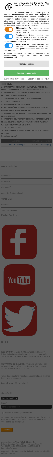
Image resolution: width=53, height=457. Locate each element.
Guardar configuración (26, 73)
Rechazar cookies (26, 64)
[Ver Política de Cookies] (14, 79)
